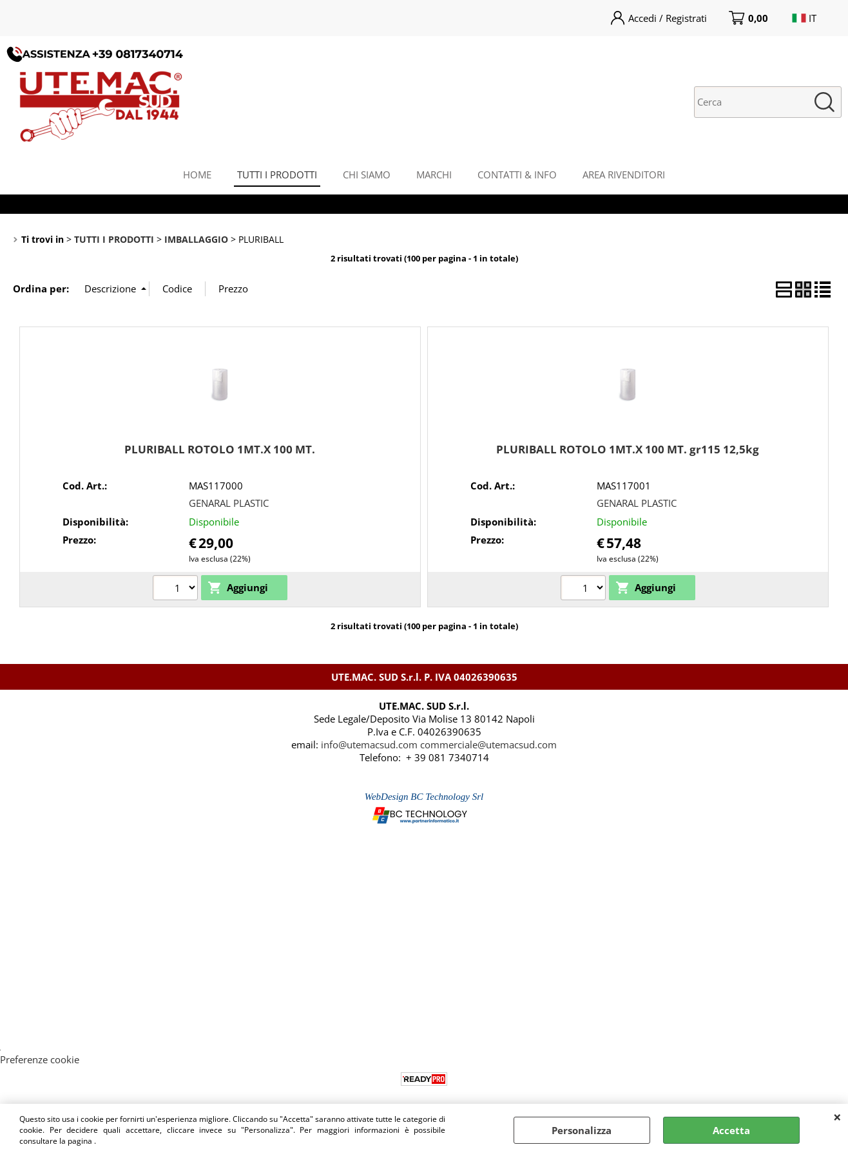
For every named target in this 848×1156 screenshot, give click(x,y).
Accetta (731, 1130)
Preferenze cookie (39, 1059)
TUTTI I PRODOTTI (277, 174)
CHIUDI (837, 1116)
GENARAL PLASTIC (229, 503)
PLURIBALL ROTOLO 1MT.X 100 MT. (219, 449)
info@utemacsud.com (369, 744)
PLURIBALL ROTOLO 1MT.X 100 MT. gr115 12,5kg (627, 449)
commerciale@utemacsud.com (488, 744)
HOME (197, 174)
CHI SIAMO (366, 174)
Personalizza (582, 1130)
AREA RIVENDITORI (624, 174)
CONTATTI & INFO (517, 174)
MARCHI (434, 174)
